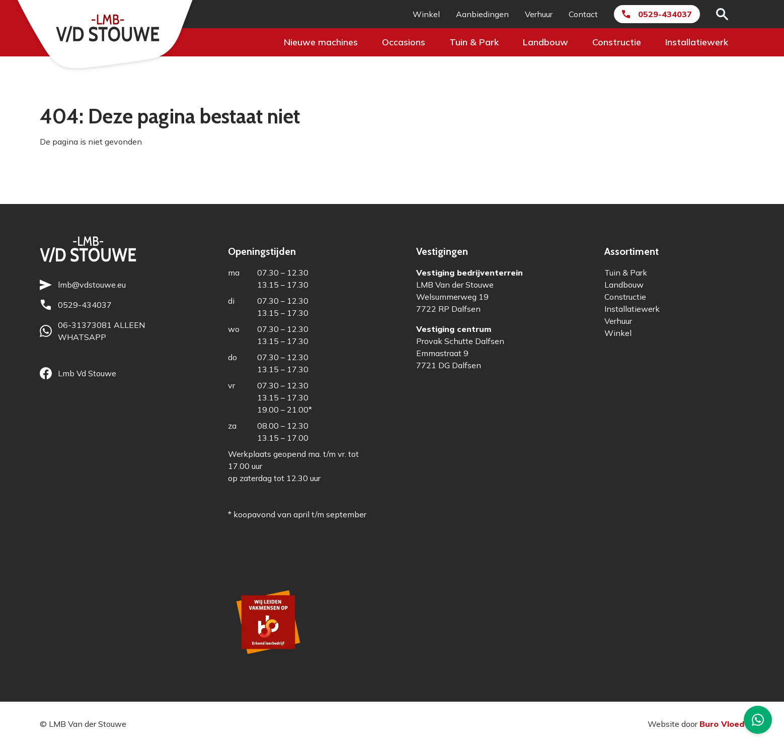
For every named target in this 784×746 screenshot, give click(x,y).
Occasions (403, 42)
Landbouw (545, 42)
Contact (583, 14)
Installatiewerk (696, 42)
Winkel (426, 14)
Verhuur (539, 14)
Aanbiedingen (482, 14)
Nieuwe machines (321, 42)
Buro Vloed (721, 724)
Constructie (616, 42)
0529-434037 (665, 14)
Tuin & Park (474, 42)
